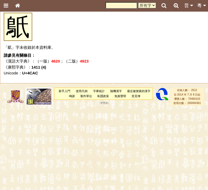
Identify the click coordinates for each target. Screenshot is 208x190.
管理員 (104, 103)
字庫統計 (99, 91)
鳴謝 (72, 96)
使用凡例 (81, 91)
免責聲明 (120, 96)
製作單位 (86, 96)
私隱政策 (103, 96)
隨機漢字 (116, 91)
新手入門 (64, 91)
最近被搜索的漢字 (138, 91)
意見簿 (136, 96)
